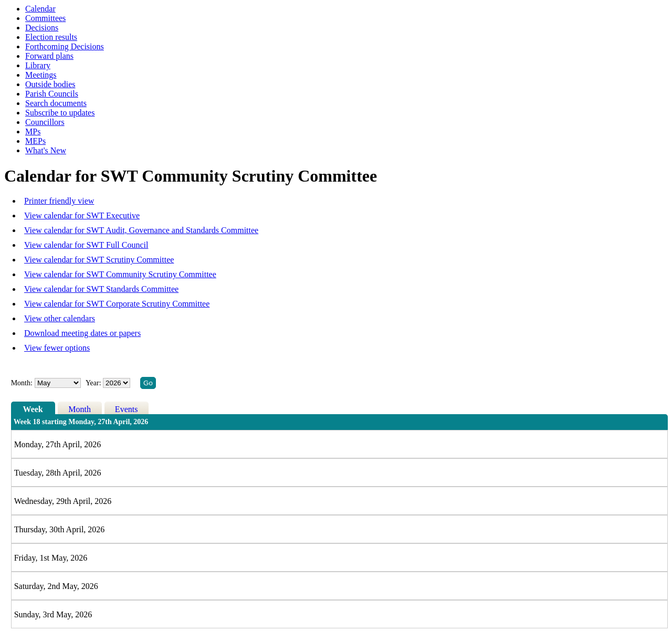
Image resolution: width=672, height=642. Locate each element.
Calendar (40, 8)
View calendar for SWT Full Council (86, 244)
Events (126, 409)
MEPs (35, 140)
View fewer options (57, 347)
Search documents (56, 103)
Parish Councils (51, 93)
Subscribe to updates (59, 112)
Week (33, 409)
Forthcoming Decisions (64, 46)
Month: (22, 383)
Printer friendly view (59, 200)
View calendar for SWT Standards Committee (101, 289)
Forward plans (49, 55)
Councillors (45, 122)
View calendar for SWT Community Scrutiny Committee (120, 274)
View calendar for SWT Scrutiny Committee (99, 259)
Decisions (41, 27)
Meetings (41, 74)
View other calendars (59, 318)
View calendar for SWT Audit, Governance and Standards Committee (141, 230)
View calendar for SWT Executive (82, 215)
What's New (45, 150)
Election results (51, 37)
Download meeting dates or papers (82, 333)
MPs (32, 131)
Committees (45, 18)
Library (37, 65)
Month (79, 409)
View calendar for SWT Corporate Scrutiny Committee (116, 303)
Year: (94, 383)
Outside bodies (50, 84)
